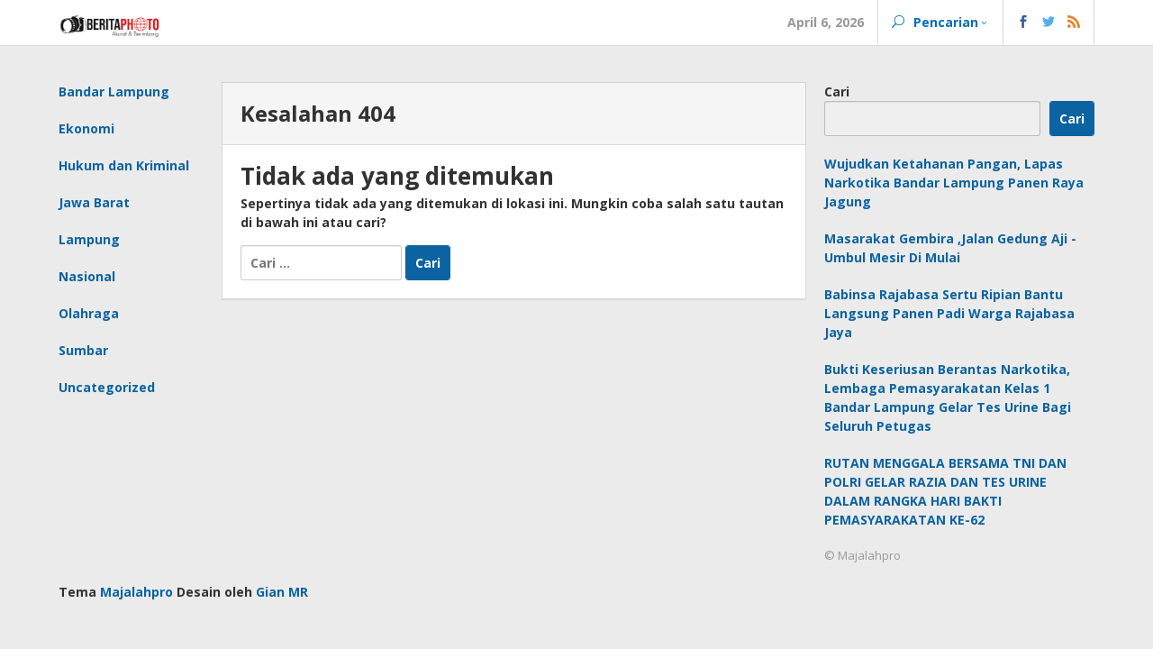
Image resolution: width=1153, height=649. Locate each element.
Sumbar (83, 350)
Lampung (89, 239)
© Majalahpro (862, 555)
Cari (836, 91)
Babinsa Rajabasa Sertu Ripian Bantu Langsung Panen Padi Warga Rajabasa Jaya (949, 313)
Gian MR (282, 591)
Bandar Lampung (114, 91)
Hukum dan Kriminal (124, 165)
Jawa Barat (94, 202)
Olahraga (89, 313)
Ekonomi (86, 128)
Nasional (87, 276)
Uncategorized (107, 387)
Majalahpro (136, 591)
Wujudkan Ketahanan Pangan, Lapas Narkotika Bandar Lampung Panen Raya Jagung (954, 182)
